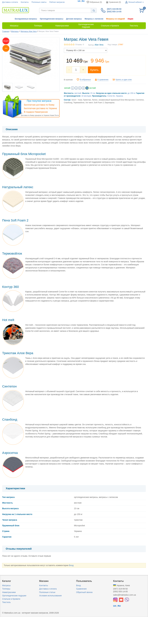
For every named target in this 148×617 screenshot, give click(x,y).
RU (83, 1)
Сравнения (81, 589)
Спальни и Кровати (11, 599)
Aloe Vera (99, 45)
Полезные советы (39, 2)
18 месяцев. (86, 96)
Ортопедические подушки (14, 595)
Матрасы (15, 31)
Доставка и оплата (10, 2)
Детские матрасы (74, 19)
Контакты (25, 2)
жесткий (77, 93)
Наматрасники (9, 592)
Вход (71, 565)
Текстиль (6, 602)
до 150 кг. (131, 93)
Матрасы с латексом (94, 19)
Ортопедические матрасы (51, 19)
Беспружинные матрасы (26, 19)
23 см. (93, 93)
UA (79, 1)
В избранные (85, 80)
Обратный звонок (84, 592)
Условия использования (50, 595)
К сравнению (103, 80)
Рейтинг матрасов (57, 2)
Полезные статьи (47, 592)
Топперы (6, 589)
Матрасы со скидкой (115, 19)
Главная (5, 31)
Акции (130, 19)
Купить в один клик (124, 80)
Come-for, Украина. (115, 96)
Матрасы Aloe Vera (29, 31)
